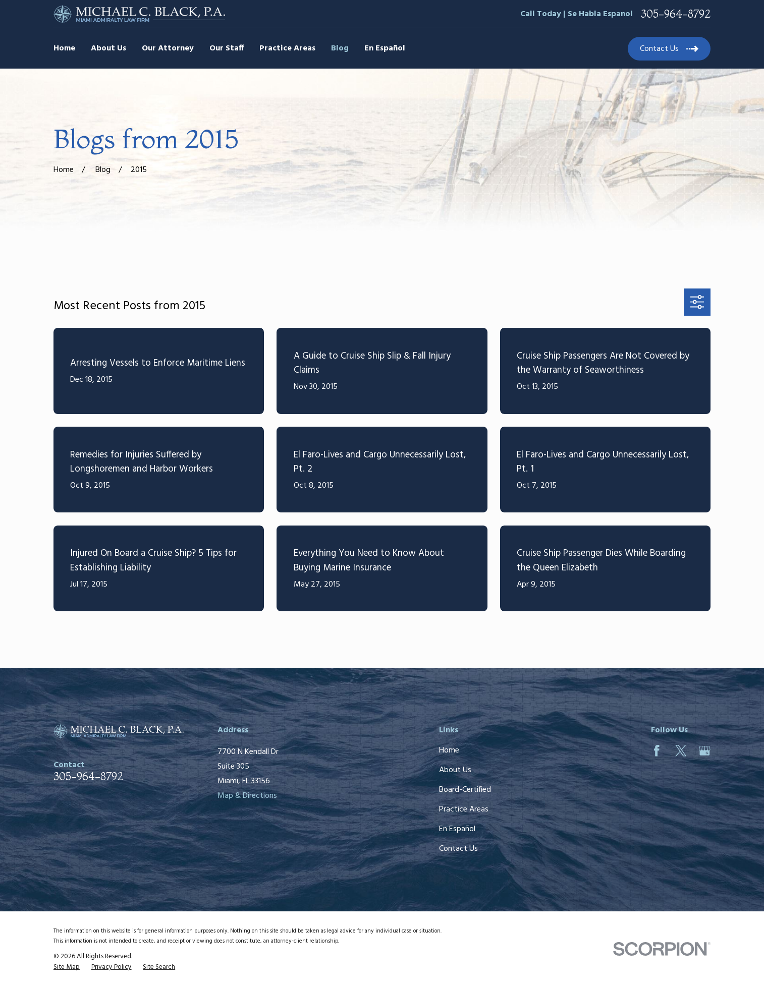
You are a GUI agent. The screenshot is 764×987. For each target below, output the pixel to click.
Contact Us (458, 848)
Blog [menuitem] (340, 48)
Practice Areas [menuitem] (287, 48)
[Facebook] (657, 751)
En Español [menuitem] (384, 48)
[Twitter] (681, 751)
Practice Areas (463, 809)
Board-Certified (465, 789)
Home (449, 750)
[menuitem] (66, 967)
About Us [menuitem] (108, 48)
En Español (457, 829)
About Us (455, 770)
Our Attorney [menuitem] (168, 48)
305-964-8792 (676, 14)
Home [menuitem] (64, 48)
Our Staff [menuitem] (226, 48)
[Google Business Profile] (705, 751)
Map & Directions (247, 795)
